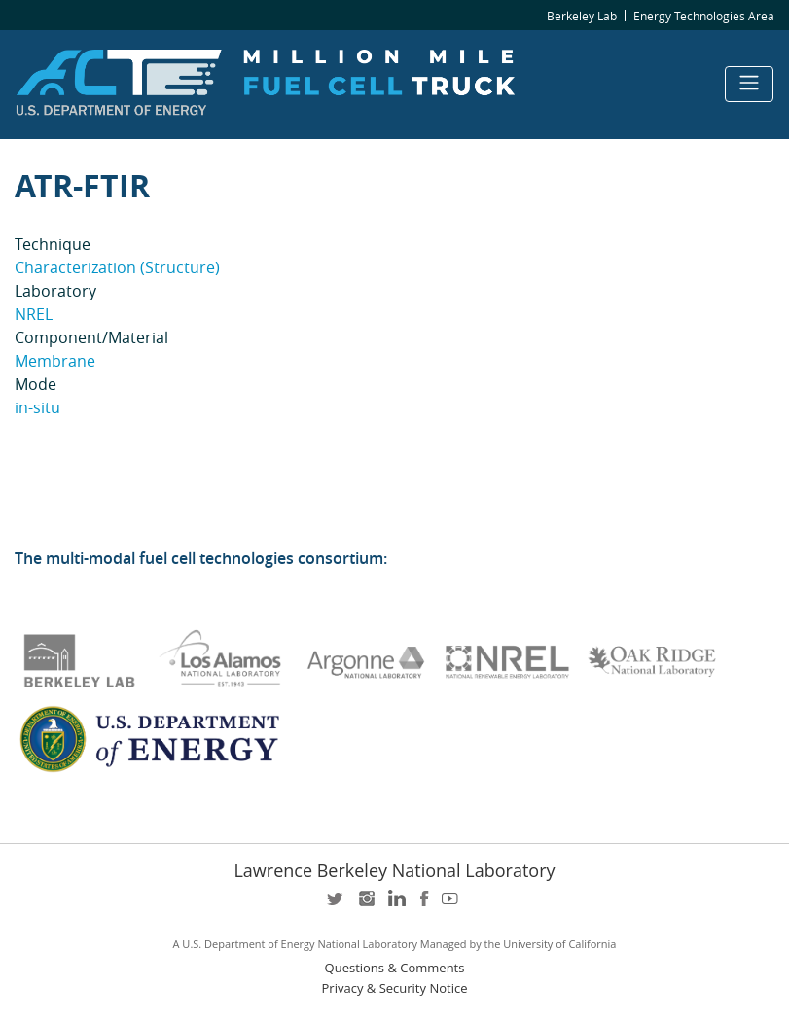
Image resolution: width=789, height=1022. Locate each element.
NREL (34, 314)
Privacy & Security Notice (395, 988)
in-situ (37, 407)
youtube (453, 905)
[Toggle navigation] (749, 84)
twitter (336, 905)
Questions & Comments (395, 968)
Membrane (55, 360)
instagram (365, 905)
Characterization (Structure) (117, 267)
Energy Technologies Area (703, 15)
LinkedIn (395, 905)
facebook (424, 905)
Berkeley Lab (582, 15)
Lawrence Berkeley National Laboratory (394, 870)
